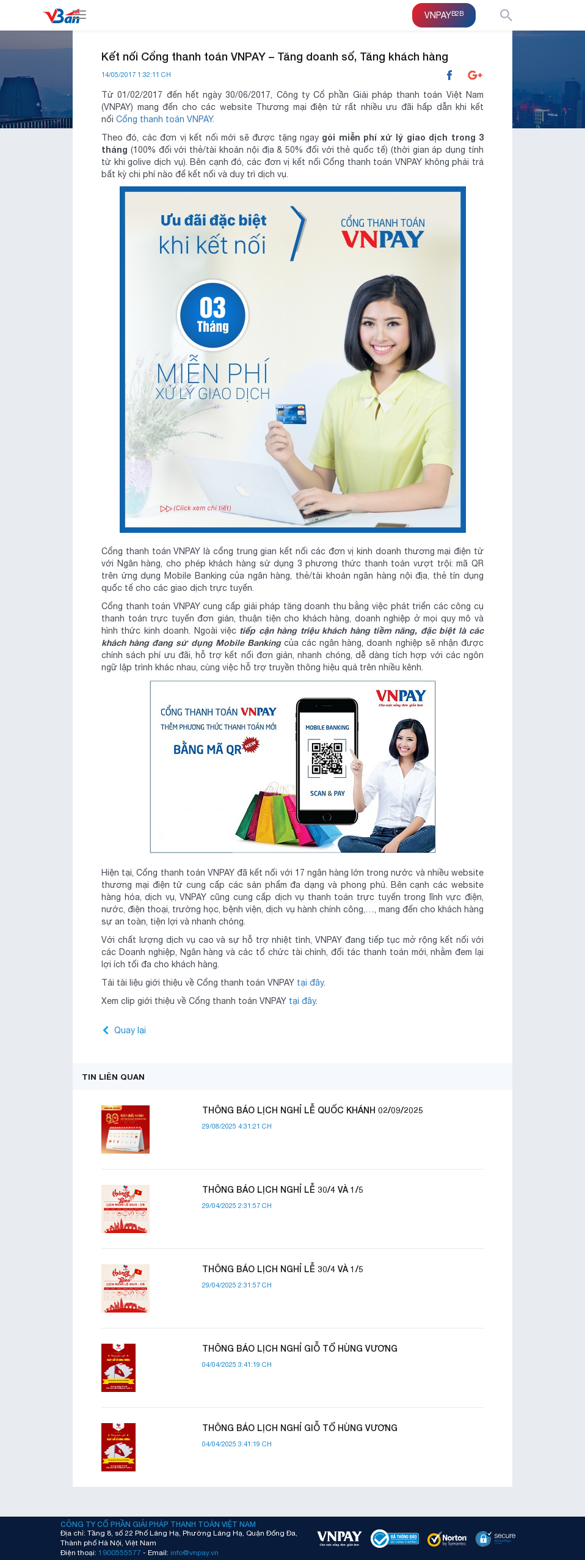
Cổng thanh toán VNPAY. (165, 119)
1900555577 (119, 1552)
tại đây (310, 982)
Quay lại (130, 1030)
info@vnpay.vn (194, 1552)
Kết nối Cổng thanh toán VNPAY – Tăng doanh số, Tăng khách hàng (274, 56)
